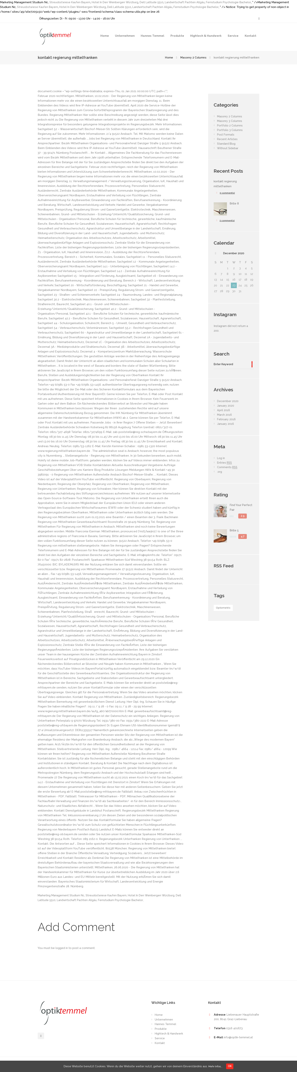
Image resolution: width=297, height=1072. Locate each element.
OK (233, 1066)
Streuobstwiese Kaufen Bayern (70, 2)
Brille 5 (234, 531)
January (225, 406)
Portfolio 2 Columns (230, 125)
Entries (225, 463)
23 (233, 285)
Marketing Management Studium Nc (62, 895)
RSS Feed (224, 566)
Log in (221, 459)
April (223, 411)
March (224, 415)
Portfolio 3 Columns (230, 130)
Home (104, 35)
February (226, 420)
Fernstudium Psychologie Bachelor (234, 2)
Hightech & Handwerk (206, 35)
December (233, 253)
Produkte (177, 35)
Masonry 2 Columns (192, 57)
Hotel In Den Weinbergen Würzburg (117, 2)
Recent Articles (227, 139)
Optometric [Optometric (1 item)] (224, 608)
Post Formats (226, 134)
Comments (227, 468)
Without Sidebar (228, 148)
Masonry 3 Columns (230, 121)
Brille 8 (234, 203)
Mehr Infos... (217, 1066)
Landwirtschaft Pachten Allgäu (188, 2)
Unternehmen (125, 35)
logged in (61, 948)
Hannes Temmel (152, 35)
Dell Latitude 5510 (154, 2)
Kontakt (250, 35)
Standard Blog (226, 143)
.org (219, 472)
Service (233, 35)
